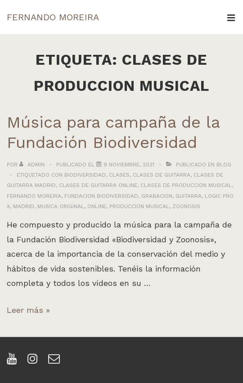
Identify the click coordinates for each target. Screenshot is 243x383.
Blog (223, 164)
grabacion (156, 196)
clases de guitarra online (98, 185)
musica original (60, 206)
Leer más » (28, 310)
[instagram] (34, 361)
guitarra (189, 196)
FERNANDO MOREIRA (53, 17)
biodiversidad (85, 175)
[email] (55, 361)
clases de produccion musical (186, 185)
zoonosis (186, 206)
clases (119, 175)
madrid (23, 206)
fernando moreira (34, 196)
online (96, 206)
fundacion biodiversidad (101, 196)
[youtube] (14, 361)
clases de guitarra (161, 175)
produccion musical (139, 206)
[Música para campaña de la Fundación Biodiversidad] (129, 164)
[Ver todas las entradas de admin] (32, 164)
